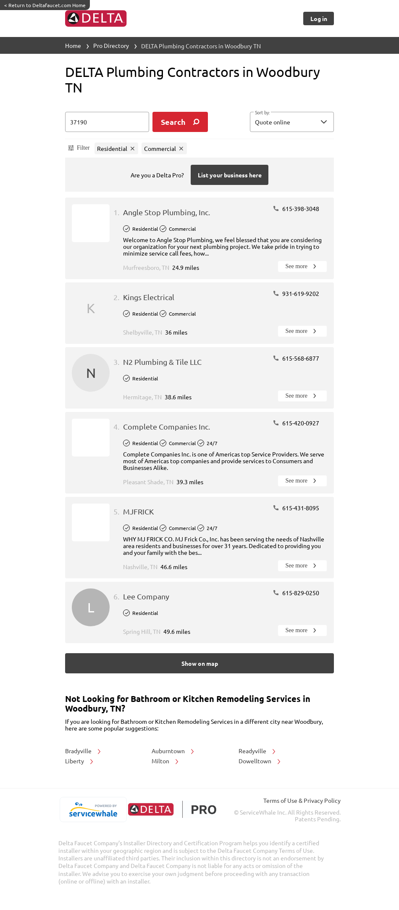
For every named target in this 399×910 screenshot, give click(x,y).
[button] (292, 122)
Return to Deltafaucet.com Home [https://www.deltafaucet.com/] (45, 5)
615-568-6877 (296, 358)
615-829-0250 (296, 592)
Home (73, 45)
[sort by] (304, 122)
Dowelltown (260, 761)
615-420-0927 (296, 423)
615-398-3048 (296, 208)
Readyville (258, 750)
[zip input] (107, 122)
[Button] (318, 18)
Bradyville (83, 750)
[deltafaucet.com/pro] (172, 809)
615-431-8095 (296, 508)
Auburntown (173, 750)
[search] (180, 122)
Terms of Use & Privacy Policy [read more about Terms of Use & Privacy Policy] (302, 800)
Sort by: (262, 113)
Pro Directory (111, 45)
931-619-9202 (296, 293)
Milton (166, 761)
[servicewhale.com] (93, 809)
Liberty (79, 761)
